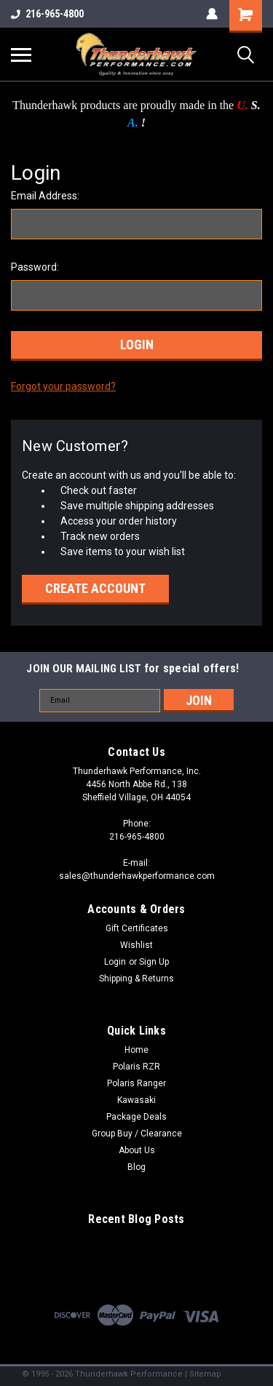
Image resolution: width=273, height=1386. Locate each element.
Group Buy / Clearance (137, 1133)
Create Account (95, 588)
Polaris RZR (136, 1067)
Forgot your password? (63, 386)
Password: (35, 267)
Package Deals (136, 1117)
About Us (137, 1150)
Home (136, 1050)
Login (115, 962)
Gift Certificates (137, 928)
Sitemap (205, 1374)
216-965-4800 (47, 14)
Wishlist (136, 945)
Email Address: (45, 196)
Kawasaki (136, 1100)
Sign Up (154, 962)
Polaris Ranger (136, 1083)
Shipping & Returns (136, 978)
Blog (136, 1167)
